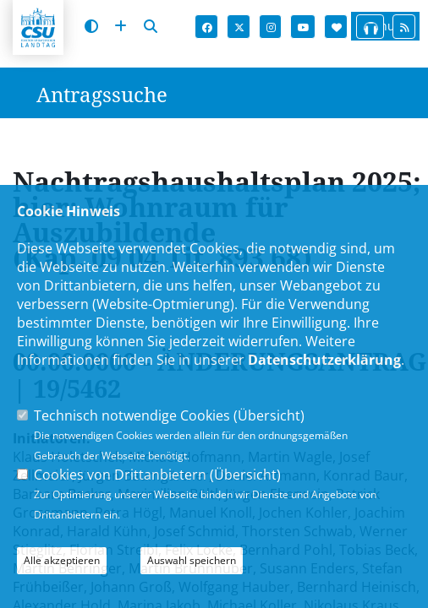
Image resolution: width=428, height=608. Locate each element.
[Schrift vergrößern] (120, 26)
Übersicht (269, 415)
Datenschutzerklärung (324, 359)
